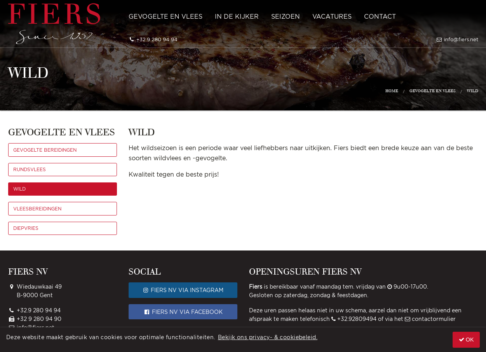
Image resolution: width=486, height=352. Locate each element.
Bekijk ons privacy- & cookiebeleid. (267, 337)
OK (466, 339)
